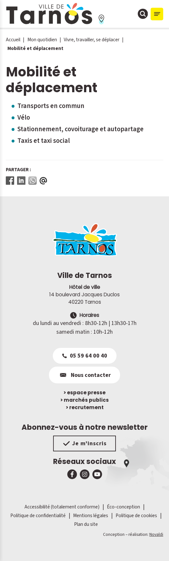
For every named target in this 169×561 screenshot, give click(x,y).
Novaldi (156, 534)
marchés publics (84, 400)
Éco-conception (123, 506)
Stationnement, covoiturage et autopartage (80, 129)
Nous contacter (84, 375)
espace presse (84, 392)
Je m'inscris (84, 443)
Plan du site (86, 524)
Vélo (23, 117)
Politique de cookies (136, 515)
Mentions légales (90, 515)
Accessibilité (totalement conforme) (61, 506)
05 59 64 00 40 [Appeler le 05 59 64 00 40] (84, 356)
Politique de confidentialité (38, 515)
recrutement (85, 407)
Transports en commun (50, 106)
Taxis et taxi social (43, 140)
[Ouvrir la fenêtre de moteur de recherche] (143, 14)
